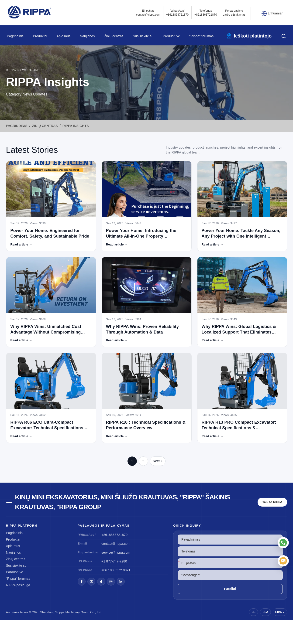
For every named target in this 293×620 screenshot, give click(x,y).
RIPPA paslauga (18, 585)
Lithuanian (275, 13)
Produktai (40, 36)
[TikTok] (101, 582)
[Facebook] (82, 582)
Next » (158, 461)
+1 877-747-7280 (114, 561)
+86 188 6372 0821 (115, 570)
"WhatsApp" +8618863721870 (177, 12)
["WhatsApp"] (283, 542)
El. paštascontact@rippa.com (148, 12)
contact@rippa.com (115, 543)
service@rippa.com (115, 552)
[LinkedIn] (121, 582)
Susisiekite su (143, 36)
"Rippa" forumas (201, 36)
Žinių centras (114, 36)
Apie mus (63, 36)
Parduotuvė (171, 36)
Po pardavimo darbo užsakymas (234, 12)
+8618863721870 (114, 535)
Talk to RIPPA (272, 502)
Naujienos (87, 36)
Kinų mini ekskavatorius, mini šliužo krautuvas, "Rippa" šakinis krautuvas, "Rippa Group (122, 502)
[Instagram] (111, 582)
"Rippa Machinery (67, 612)
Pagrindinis (15, 36)
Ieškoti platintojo (253, 35)
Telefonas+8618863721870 (205, 12)
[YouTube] (91, 582)
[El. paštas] (283, 560)
